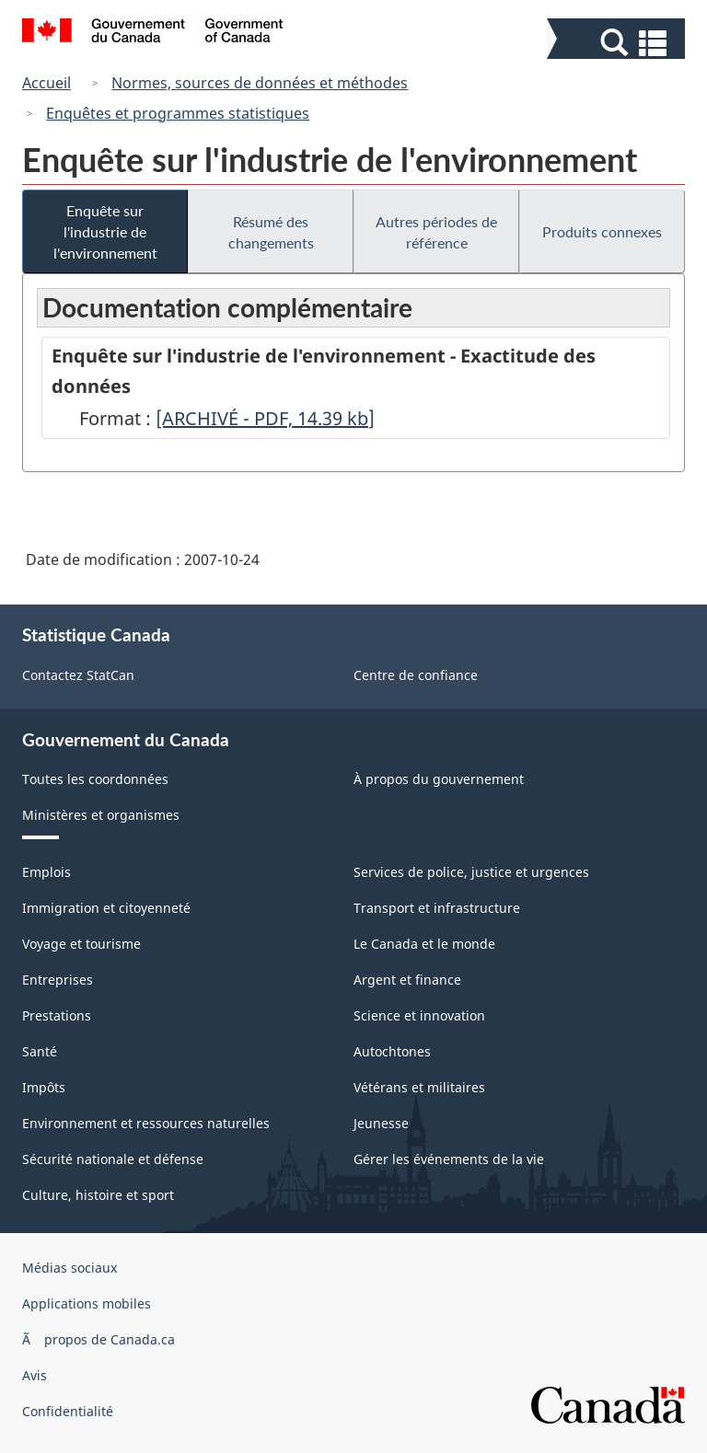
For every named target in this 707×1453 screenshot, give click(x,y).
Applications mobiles (86, 1303)
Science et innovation (419, 1015)
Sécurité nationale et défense (112, 1159)
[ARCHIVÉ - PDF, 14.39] (265, 418)
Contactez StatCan (78, 675)
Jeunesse (381, 1123)
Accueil (46, 83)
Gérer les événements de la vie (449, 1159)
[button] (618, 42)
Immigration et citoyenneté (106, 908)
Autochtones (392, 1051)
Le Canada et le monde (424, 943)
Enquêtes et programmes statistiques (177, 113)
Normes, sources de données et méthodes (259, 83)
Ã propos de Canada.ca (98, 1339)
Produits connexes (602, 231)
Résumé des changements (271, 232)
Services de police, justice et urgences (471, 872)
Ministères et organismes (101, 815)
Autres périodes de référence (436, 232)
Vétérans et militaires (419, 1087)
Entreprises (57, 979)
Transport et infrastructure (437, 908)
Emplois (46, 872)
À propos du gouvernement (439, 779)
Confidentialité (67, 1411)
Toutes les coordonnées (95, 779)
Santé (39, 1051)
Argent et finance (407, 979)
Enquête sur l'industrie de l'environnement (105, 231)
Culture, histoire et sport (98, 1195)
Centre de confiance (416, 675)
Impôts (43, 1087)
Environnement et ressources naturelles (146, 1123)
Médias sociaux (69, 1267)
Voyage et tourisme (81, 943)
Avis (34, 1375)
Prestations (56, 1015)
